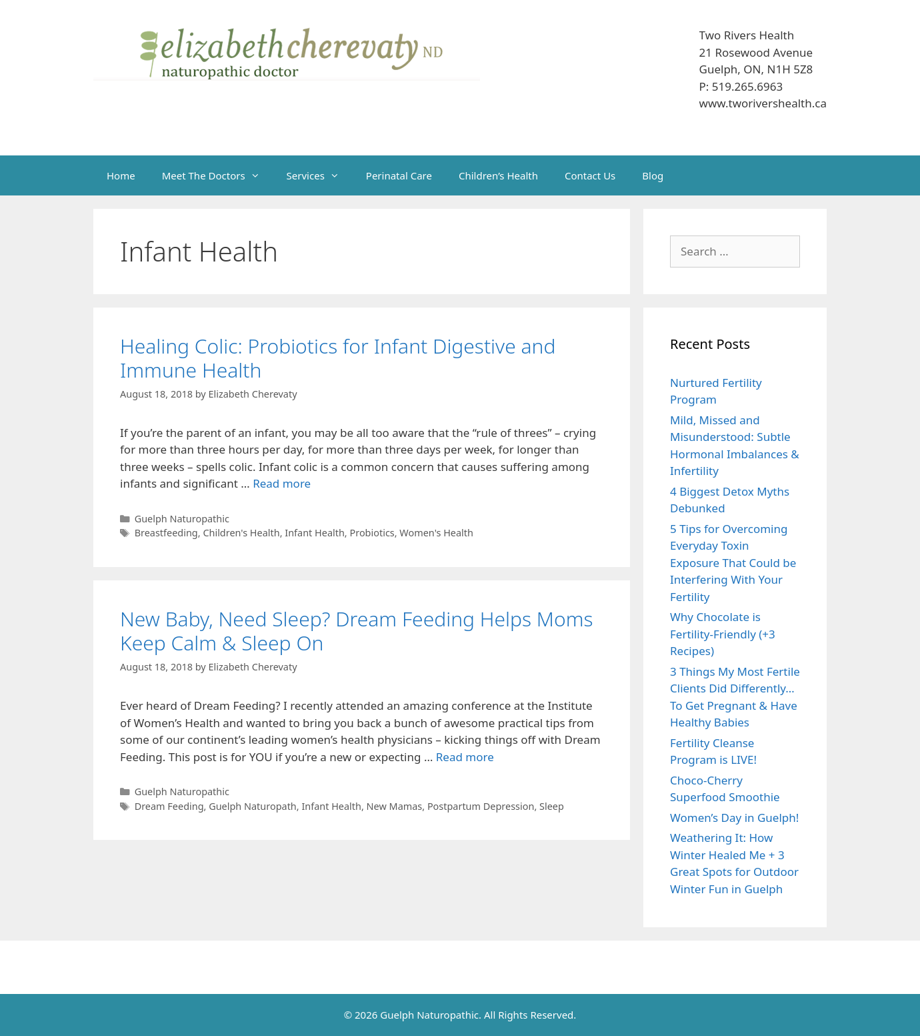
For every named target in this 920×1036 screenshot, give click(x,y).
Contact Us (590, 175)
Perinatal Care (399, 175)
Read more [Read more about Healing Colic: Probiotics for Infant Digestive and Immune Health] (282, 483)
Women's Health (436, 532)
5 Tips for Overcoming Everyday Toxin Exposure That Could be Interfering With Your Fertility (733, 562)
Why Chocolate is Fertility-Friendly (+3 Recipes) (722, 633)
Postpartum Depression (481, 806)
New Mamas (395, 806)
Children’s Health (498, 175)
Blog (652, 175)
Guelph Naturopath (253, 806)
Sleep (551, 806)
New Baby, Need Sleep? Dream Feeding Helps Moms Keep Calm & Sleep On (356, 630)
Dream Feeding (169, 806)
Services (320, 175)
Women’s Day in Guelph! (734, 817)
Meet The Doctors (217, 175)
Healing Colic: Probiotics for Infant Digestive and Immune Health (337, 358)
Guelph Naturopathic (182, 518)
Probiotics (371, 532)
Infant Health (315, 532)
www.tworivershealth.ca (763, 103)
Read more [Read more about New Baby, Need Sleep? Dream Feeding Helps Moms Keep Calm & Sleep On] (465, 756)
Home (121, 175)
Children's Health (241, 532)
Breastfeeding (166, 532)
